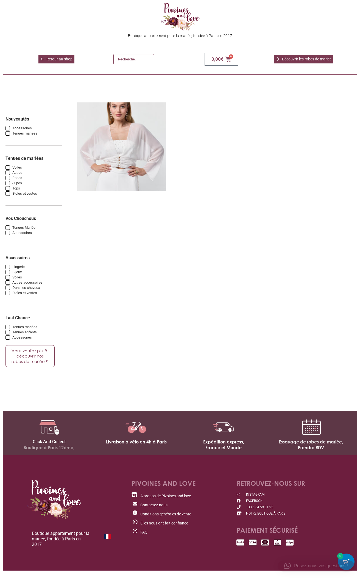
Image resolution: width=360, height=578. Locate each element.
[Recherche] (133, 59)
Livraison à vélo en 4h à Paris (136, 446)
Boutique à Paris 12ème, (49, 452)
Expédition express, (223, 446)
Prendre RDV (311, 452)
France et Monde (223, 452)
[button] (316, 565)
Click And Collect (49, 446)
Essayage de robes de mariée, (311, 446)
